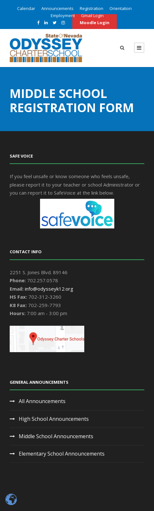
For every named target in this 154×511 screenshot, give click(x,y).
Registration (91, 8)
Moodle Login (94, 22)
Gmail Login (92, 15)
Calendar (26, 8)
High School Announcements (54, 418)
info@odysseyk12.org (49, 288)
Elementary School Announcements (62, 453)
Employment (63, 15)
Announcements (57, 8)
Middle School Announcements (56, 436)
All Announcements (42, 401)
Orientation (120, 8)
